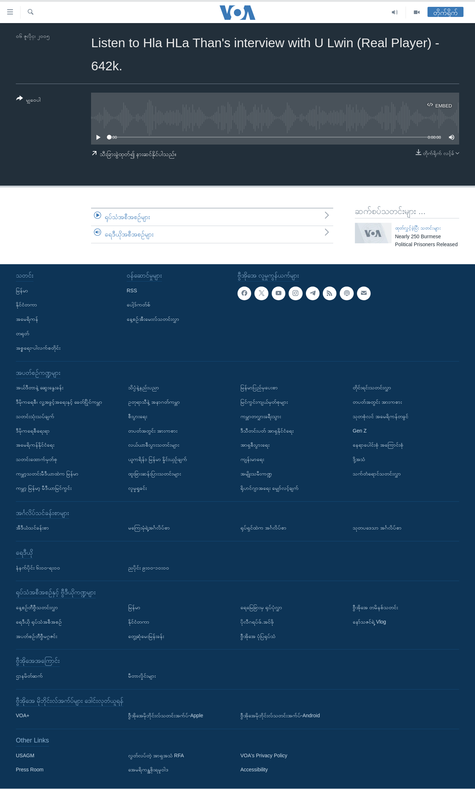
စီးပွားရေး (137, 416)
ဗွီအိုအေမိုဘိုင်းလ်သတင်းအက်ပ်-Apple (165, 716)
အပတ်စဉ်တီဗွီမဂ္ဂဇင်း (36, 636)
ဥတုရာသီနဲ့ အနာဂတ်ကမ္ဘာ (154, 402)
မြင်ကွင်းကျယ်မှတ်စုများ (264, 402)
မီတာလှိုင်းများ (142, 676)
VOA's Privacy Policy (263, 755)
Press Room (30, 770)
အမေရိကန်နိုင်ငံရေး (35, 445)
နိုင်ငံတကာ (26, 305)
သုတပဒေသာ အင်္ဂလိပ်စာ (377, 528)
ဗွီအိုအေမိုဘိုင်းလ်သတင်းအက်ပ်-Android (280, 716)
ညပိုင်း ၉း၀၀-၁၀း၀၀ (148, 568)
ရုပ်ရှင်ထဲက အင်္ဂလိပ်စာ (263, 528)
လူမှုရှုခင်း (137, 488)
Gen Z (360, 431)
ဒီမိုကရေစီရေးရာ (33, 431)
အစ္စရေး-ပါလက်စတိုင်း (38, 348)
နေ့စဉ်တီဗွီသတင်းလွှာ (37, 607)
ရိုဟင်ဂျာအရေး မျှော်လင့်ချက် (269, 488)
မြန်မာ (22, 290)
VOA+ (23, 716)
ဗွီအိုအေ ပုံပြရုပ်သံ (258, 636)
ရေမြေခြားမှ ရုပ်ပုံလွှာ (261, 607)
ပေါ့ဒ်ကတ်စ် (138, 305)
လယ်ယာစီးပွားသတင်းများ (153, 445)
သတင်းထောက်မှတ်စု (36, 459)
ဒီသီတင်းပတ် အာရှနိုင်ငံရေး (267, 431)
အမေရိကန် (27, 319)
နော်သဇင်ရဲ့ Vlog (369, 622)
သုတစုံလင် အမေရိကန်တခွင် (380, 416)
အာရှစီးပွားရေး (255, 445)
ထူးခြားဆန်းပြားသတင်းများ (154, 473)
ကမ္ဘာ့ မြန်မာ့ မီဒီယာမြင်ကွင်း (44, 488)
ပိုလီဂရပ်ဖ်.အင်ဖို (257, 622)
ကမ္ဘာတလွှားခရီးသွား (260, 416)
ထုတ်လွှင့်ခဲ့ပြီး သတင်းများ (418, 228)
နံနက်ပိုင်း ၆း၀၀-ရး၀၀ (38, 568)
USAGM (25, 755)
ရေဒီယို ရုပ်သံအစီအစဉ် (39, 622)
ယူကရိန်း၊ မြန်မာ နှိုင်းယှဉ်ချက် (157, 459)
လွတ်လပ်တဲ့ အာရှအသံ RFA (156, 755)
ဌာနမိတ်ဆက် (29, 676)
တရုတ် (22, 333)
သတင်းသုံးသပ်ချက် (35, 416)
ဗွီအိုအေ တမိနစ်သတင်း (375, 607)
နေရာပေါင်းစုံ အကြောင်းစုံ (378, 445)
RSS (132, 290)
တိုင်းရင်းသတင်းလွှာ (372, 388)
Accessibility (254, 770)
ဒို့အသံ (359, 459)
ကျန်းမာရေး (252, 459)
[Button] (28, 100)
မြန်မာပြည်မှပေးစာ (259, 388)
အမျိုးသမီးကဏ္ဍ (256, 473)
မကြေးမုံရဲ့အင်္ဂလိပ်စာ (149, 528)
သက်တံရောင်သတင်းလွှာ (377, 473)
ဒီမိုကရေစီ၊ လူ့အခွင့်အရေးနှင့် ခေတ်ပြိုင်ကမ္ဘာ (59, 402)
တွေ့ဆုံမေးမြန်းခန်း (146, 636)
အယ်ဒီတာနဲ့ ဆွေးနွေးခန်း (39, 388)
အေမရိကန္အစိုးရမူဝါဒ (148, 770)
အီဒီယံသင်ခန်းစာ (32, 528)
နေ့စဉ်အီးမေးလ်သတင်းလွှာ (153, 319)
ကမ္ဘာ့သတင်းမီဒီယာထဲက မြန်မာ (47, 473)
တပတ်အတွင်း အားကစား (152, 431)
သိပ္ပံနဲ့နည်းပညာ (143, 388)
